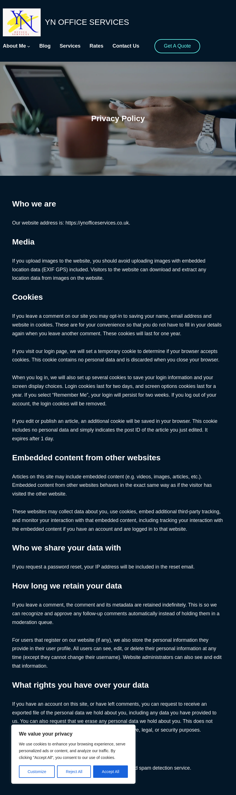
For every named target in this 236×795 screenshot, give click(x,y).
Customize (37, 771)
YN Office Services (87, 22)
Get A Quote (177, 46)
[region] (73, 754)
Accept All (110, 771)
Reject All (74, 771)
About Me (14, 46)
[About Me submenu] (28, 46)
